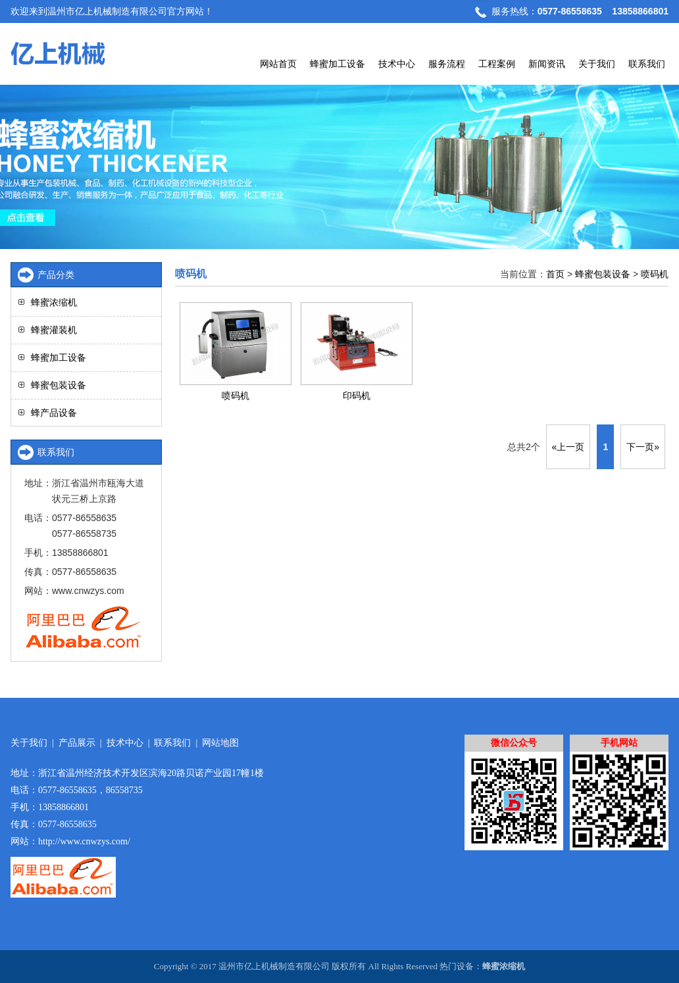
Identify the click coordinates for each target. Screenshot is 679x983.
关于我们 (596, 63)
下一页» (642, 447)
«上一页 (568, 447)
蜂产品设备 (54, 412)
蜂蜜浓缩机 (54, 302)
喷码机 (654, 274)
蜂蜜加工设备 (337, 63)
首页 (555, 274)
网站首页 (278, 63)
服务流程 (446, 63)
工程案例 (496, 63)
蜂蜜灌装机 (54, 330)
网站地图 (220, 743)
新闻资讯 (546, 63)
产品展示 (77, 743)
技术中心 (396, 63)
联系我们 (646, 63)
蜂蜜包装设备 (602, 274)
